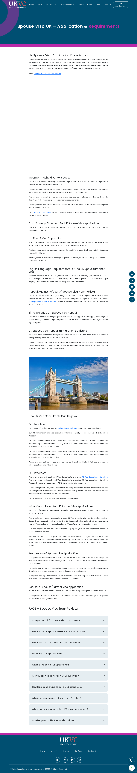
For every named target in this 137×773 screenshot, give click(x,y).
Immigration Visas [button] (67, 5)
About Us (54, 751)
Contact (108, 5)
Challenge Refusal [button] (85, 5)
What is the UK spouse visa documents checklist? (58, 631)
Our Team (78, 751)
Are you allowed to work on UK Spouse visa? (55, 675)
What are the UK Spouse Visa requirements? (56, 642)
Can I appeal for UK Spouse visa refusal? (54, 720)
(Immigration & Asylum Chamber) (43, 301)
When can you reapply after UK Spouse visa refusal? (60, 709)
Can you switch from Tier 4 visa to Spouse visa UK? (59, 620)
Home (31, 5)
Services (66, 751)
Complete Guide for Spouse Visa (47, 73)
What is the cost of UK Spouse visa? (51, 664)
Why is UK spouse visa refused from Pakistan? (56, 698)
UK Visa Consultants (42, 212)
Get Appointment (120, 5)
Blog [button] (98, 5)
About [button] (39, 5)
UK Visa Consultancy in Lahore (94, 477)
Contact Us (92, 751)
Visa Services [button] (51, 5)
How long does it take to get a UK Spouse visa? (57, 686)
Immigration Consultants (66, 428)
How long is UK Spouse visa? (47, 653)
